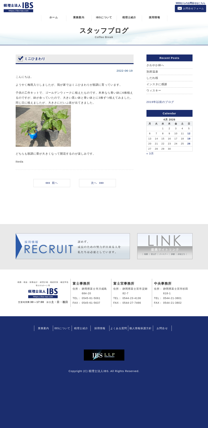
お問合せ (162, 327)
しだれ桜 (152, 77)
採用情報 (154, 17)
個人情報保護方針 (140, 327)
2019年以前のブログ (160, 101)
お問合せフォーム (193, 8)
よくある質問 (118, 327)
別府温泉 (152, 71)
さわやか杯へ (155, 65)
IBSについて (104, 17)
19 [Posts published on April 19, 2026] (188, 138)
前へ (55, 182)
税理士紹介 (129, 17)
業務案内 (78, 17)
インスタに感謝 (156, 84)
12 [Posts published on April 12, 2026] (188, 133)
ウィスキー (153, 90)
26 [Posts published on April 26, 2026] (188, 143)
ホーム (53, 17)
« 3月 (150, 153)
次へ (94, 182)
